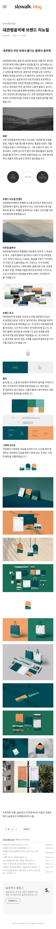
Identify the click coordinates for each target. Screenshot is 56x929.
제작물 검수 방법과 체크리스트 (14, 845)
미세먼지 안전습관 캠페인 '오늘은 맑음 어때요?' (20, 867)
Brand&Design (9, 840)
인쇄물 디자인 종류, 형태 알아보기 (15, 848)
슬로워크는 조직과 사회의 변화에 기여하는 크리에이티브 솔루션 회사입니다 (22, 893)
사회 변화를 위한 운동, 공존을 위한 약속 (17, 861)
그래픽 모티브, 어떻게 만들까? (14, 857)
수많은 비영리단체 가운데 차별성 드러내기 (18, 864)
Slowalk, (22, 923)
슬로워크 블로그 (15, 887)
